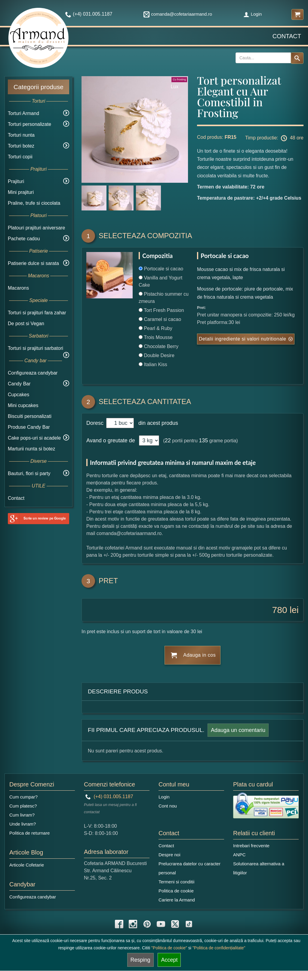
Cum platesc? (23, 805)
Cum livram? (22, 814)
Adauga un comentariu (238, 730)
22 (168, 440)
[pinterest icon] (147, 924)
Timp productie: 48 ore (274, 138)
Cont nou (168, 805)
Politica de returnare (29, 833)
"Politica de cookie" (169, 947)
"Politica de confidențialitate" (218, 947)
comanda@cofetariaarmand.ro (177, 14)
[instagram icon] (133, 924)
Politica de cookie (176, 890)
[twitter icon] (175, 924)
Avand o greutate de (110, 440)
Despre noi (169, 854)
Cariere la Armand (177, 899)
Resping (140, 960)
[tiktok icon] (189, 924)
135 (203, 440)
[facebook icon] (119, 924)
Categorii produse (38, 86)
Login (252, 14)
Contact (287, 36)
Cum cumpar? (23, 796)
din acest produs (156, 423)
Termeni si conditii (176, 881)
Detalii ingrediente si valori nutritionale (242, 338)
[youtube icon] (161, 924)
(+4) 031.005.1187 (109, 796)
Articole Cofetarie (26, 864)
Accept (169, 960)
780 (279, 610)
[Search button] (297, 58)
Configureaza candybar (32, 372)
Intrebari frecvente (251, 845)
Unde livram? (22, 823)
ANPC (239, 854)
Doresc (95, 423)
